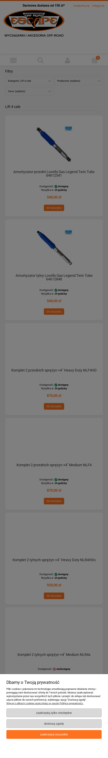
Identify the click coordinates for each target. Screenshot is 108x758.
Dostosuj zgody (54, 723)
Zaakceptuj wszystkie (54, 734)
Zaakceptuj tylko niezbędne (54, 712)
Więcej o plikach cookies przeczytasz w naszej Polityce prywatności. (44, 703)
